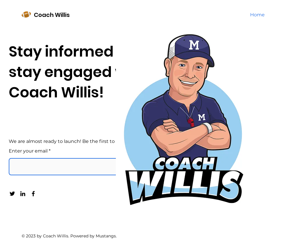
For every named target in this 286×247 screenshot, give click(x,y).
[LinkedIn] (22, 193)
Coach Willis (52, 15)
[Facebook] (33, 193)
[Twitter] (12, 193)
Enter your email (28, 151)
